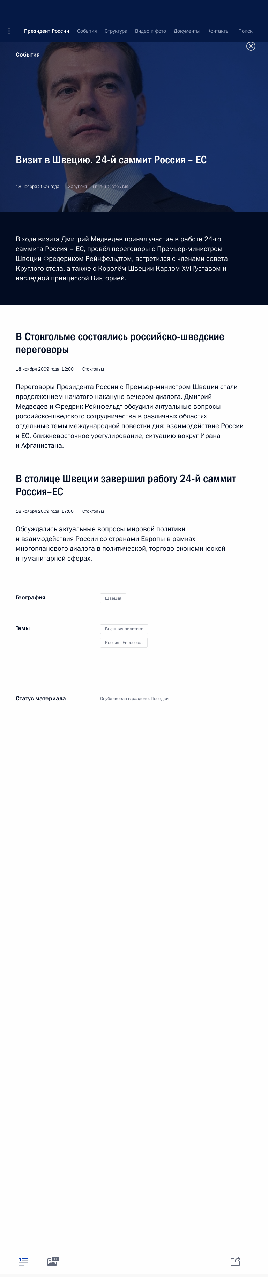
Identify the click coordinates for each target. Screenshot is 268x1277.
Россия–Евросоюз (124, 643)
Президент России (46, 10)
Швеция (113, 598)
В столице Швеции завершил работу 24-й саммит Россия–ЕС (126, 485)
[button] (11, 10)
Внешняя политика (124, 629)
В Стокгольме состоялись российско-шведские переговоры (120, 343)
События (28, 55)
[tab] (24, 1262)
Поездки (160, 698)
